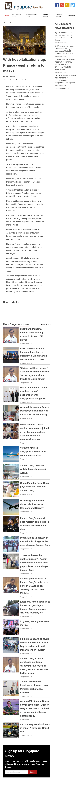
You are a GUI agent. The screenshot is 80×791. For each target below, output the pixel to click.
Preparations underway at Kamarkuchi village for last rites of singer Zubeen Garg (35, 541)
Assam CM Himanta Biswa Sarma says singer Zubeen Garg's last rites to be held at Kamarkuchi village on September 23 (34, 708)
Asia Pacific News (16, 15)
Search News (59, 15)
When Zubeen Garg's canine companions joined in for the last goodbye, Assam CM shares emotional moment (34, 432)
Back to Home (8, 23)
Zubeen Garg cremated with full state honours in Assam (33, 469)
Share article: (11, 302)
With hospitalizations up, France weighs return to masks (24, 65)
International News (32, 15)
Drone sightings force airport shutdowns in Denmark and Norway (32, 504)
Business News (46, 15)
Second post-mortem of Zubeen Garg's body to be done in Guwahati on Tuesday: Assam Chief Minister (34, 586)
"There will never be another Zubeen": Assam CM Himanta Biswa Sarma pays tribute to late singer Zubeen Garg (34, 562)
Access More (45, 324)
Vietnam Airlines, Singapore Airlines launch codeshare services (34, 451)
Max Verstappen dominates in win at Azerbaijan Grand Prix (35, 728)
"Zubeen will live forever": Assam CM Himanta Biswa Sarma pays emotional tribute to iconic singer (65, 64)
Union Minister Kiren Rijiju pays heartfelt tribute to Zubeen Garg (34, 487)
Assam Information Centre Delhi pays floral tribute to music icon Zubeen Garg (34, 411)
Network (71, 15)
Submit (32, 772)
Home (7, 15)
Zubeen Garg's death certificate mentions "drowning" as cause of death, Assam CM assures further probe (34, 665)
